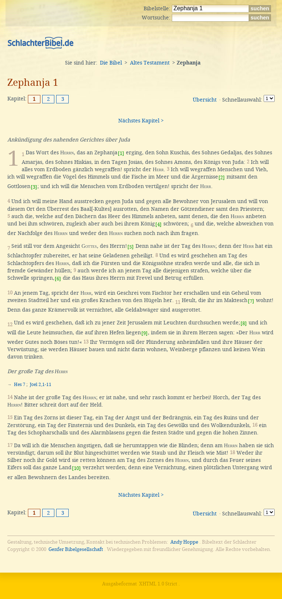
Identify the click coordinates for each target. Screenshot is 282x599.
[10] (76, 468)
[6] (58, 279)
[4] (158, 224)
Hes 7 (19, 384)
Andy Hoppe (184, 542)
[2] (221, 177)
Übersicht (205, 100)
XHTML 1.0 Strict (158, 584)
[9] (144, 333)
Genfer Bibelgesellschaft (75, 549)
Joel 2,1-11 (40, 384)
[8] (244, 323)
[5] (130, 247)
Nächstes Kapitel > (141, 121)
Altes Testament (150, 63)
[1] (121, 153)
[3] (34, 187)
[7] (251, 301)
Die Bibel (111, 63)
